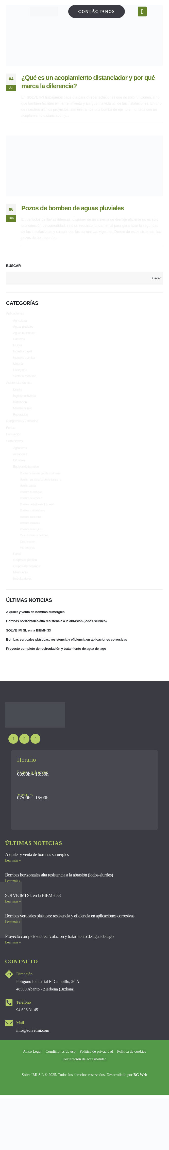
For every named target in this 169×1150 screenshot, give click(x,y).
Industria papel (22, 354)
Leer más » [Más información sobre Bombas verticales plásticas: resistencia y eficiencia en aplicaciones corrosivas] (13, 940)
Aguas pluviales (23, 327)
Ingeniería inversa (24, 401)
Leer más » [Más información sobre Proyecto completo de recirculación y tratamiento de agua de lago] (13, 961)
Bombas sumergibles (31, 542)
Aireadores (20, 462)
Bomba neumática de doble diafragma (40, 489)
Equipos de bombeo (26, 476)
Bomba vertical (28, 496)
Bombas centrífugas (31, 502)
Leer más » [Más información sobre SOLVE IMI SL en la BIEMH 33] (13, 920)
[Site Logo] (44, 11)
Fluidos (17, 347)
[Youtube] (13, 757)
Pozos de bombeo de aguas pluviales (72, 208)
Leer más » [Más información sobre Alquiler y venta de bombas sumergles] (13, 879)
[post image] (84, 35)
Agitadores (20, 456)
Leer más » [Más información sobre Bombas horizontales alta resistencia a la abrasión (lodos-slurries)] (13, 899)
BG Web (140, 1093)
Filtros (17, 568)
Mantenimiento (22, 414)
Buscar (13, 266)
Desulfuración (27, 555)
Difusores (19, 469)
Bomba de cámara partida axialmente (40, 483)
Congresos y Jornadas (23, 427)
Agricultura (20, 321)
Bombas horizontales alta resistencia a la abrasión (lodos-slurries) (59, 638)
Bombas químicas (30, 535)
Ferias (10, 435)
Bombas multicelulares (32, 522)
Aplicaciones (15, 314)
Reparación (20, 420)
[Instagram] (24, 757)
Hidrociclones (27, 561)
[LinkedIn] (35, 757)
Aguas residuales (24, 334)
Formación (14, 442)
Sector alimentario (24, 380)
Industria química (24, 360)
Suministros (15, 449)
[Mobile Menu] (142, 11)
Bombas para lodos (30, 529)
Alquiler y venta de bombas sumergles (37, 628)
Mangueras (20, 588)
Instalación (20, 407)
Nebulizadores (22, 594)
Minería (18, 367)
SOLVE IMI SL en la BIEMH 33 (29, 648)
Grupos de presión (25, 575)
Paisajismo (20, 373)
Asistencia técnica (19, 387)
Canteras (19, 341)
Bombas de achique (31, 509)
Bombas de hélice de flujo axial (37, 515)
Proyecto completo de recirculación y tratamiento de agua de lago (59, 667)
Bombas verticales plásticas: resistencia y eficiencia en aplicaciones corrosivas (70, 657)
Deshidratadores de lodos (34, 548)
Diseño (17, 394)
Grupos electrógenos (26, 581)
